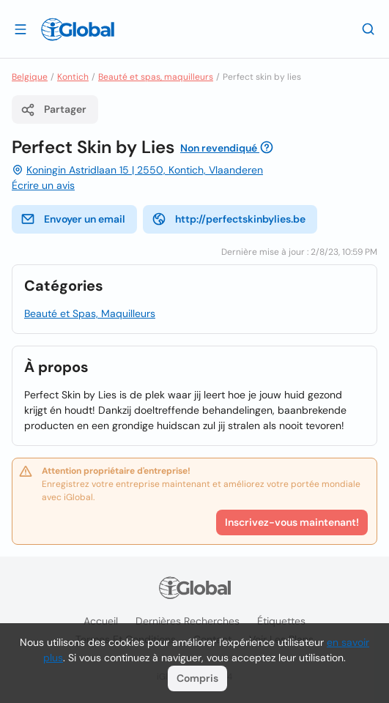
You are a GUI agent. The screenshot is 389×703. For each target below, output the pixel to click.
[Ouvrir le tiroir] (20, 28)
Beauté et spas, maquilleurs (155, 77)
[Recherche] (368, 28)
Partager (53, 110)
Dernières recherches (188, 621)
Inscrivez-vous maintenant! (292, 522)
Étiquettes (281, 621)
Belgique (30, 77)
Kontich (73, 77)
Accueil (101, 621)
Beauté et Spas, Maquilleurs (89, 313)
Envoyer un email (73, 219)
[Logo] (77, 29)
